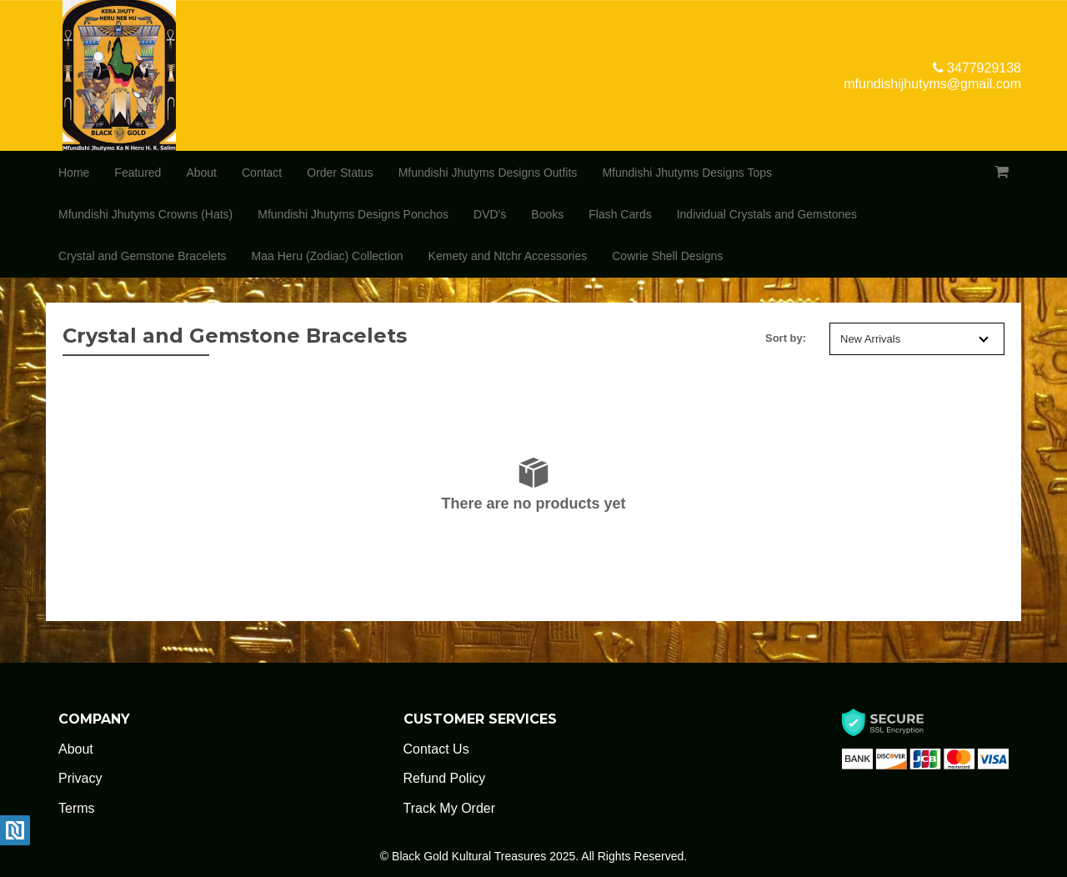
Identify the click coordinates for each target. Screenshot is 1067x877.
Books (547, 214)
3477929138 (977, 68)
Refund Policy (444, 778)
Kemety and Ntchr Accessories (508, 256)
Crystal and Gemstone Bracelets (142, 256)
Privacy (80, 778)
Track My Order (449, 808)
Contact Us (436, 749)
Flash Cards (620, 214)
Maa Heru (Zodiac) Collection (327, 256)
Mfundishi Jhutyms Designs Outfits (488, 172)
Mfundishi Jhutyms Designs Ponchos (353, 214)
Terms (76, 808)
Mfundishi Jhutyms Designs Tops (687, 172)
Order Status (340, 172)
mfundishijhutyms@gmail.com (932, 84)
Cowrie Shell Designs (667, 256)
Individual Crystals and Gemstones (767, 214)
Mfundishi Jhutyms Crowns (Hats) (145, 214)
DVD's (489, 214)
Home (73, 172)
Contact (262, 172)
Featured (137, 172)
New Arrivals (914, 339)
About (201, 172)
